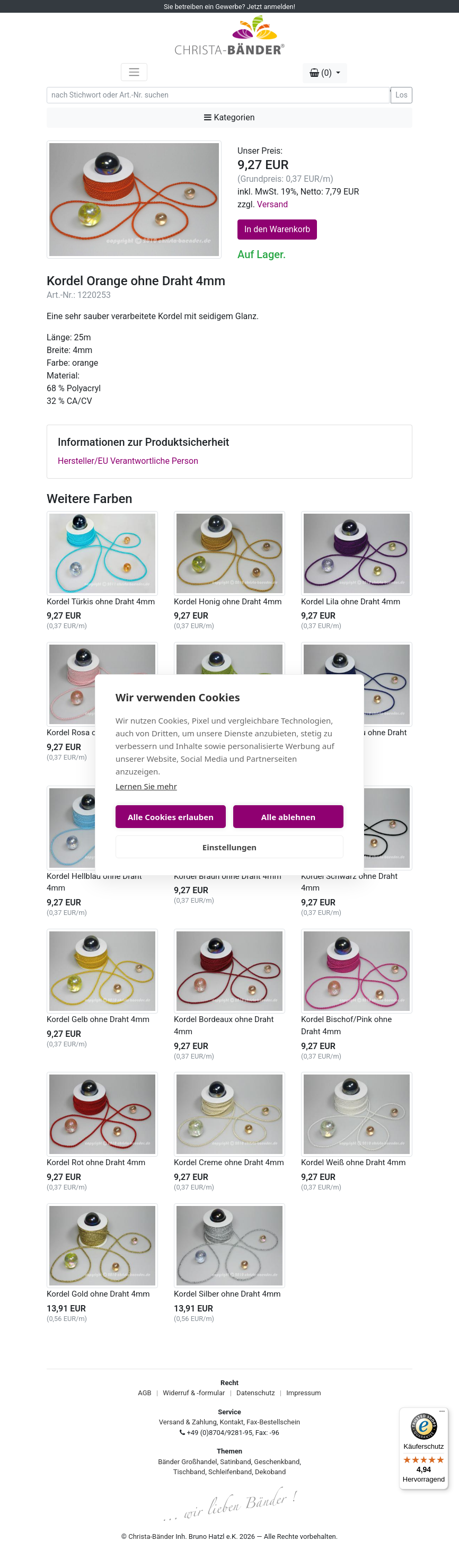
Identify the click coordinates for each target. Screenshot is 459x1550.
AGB (144, 1393)
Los (401, 95)
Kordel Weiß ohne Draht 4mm (353, 1162)
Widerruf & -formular (194, 1393)
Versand (272, 204)
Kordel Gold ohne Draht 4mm (98, 1294)
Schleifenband (230, 1472)
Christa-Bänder (151, 1536)
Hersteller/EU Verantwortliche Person (128, 461)
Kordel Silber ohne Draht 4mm (227, 1294)
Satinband (235, 1462)
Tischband (189, 1472)
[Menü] (442, 1413)
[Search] (218, 95)
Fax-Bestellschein (273, 1422)
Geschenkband (276, 1462)
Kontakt (232, 1422)
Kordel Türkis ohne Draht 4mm (101, 601)
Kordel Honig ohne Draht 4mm (228, 601)
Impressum (303, 1393)
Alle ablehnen (288, 817)
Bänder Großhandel (187, 1462)
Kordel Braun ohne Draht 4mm (227, 876)
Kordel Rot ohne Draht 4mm (96, 1162)
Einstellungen (229, 847)
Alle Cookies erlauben (171, 817)
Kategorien (229, 117)
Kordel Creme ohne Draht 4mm (229, 1162)
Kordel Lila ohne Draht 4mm (350, 601)
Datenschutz (255, 1393)
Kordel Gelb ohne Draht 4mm (98, 1019)
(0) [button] (322, 73)
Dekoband (270, 1472)
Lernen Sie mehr (146, 786)
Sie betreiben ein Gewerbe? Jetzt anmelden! (229, 7)
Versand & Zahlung (188, 1422)
